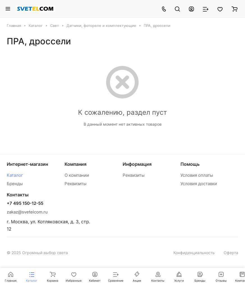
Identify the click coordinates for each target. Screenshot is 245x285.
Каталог (15, 175)
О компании (77, 175)
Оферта (231, 252)
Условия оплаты (196, 175)
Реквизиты (75, 183)
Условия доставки (198, 183)
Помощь (190, 164)
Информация (137, 164)
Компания (75, 164)
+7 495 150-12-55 (25, 203)
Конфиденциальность (194, 252)
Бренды (15, 183)
